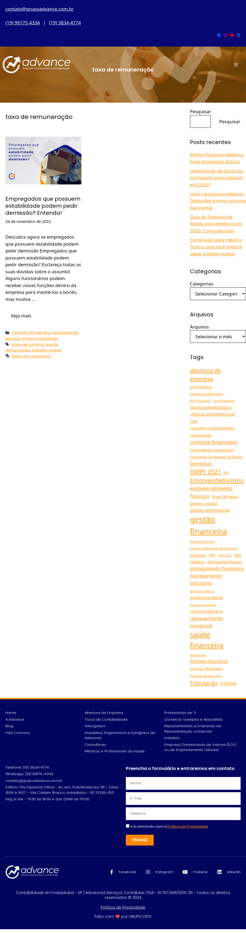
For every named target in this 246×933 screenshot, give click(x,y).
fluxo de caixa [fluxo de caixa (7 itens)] (225, 496)
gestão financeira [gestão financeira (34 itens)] (208, 525)
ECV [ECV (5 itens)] (226, 472)
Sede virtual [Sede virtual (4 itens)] (198, 655)
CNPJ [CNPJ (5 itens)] (194, 421)
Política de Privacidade (123, 907)
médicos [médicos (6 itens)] (197, 561)
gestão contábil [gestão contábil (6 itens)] (203, 503)
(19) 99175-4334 (22, 22)
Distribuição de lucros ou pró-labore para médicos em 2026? (217, 178)
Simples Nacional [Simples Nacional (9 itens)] (209, 661)
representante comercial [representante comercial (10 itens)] (206, 622)
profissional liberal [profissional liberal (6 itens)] (206, 597)
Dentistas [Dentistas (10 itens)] (201, 463)
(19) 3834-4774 (65, 22)
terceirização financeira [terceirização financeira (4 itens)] (205, 676)
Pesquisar (200, 111)
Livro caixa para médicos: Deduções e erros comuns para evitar (218, 201)
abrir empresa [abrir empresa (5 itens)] (201, 387)
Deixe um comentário (31, 356)
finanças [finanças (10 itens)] (199, 496)
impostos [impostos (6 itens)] (198, 555)
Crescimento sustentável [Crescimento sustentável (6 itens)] (212, 450)
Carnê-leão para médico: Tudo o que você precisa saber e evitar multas (216, 247)
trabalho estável (46, 350)
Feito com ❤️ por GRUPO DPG (123, 916)
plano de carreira (27, 344)
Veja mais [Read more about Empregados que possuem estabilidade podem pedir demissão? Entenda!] (21, 316)
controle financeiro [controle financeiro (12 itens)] (213, 442)
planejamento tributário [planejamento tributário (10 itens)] (206, 579)
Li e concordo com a (169, 826)
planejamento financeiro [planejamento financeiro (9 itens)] (217, 568)
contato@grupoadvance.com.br (39, 9)
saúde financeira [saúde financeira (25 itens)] (206, 640)
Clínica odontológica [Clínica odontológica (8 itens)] (211, 407)
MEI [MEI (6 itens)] (237, 555)
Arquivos (199, 327)
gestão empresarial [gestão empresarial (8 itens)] (210, 510)
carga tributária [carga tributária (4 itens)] (223, 401)
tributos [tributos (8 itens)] (228, 683)
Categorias (201, 284)
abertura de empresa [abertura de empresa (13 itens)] (205, 374)
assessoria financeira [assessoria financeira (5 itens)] (206, 394)
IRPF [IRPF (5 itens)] (212, 555)
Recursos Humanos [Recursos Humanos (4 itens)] (203, 605)
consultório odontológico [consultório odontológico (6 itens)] (212, 428)
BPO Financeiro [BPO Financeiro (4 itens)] (200, 401)
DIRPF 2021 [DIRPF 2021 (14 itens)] (205, 472)
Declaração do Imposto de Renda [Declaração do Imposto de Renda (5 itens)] (216, 457)
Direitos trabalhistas (39, 338)
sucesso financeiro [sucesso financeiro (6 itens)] (206, 668)
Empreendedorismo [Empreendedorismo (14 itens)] (217, 480)
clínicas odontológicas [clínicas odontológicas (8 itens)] (212, 414)
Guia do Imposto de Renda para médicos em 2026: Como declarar (216, 224)
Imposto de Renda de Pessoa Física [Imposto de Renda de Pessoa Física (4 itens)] (213, 548)
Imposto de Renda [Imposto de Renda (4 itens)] (202, 542)
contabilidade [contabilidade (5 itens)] (200, 435)
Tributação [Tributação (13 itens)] (204, 683)
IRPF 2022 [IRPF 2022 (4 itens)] (225, 555)
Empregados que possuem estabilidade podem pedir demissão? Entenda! (42, 206)
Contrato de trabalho (31, 332)
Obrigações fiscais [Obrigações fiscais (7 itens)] (224, 561)
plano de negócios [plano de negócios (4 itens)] (202, 591)
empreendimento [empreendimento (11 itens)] (211, 488)
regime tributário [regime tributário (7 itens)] (206, 611)
